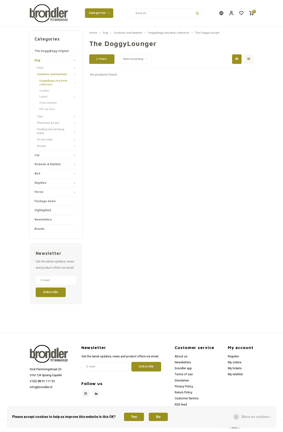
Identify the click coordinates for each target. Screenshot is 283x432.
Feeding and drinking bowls (50, 133)
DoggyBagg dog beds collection (53, 84)
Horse (39, 193)
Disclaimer (182, 382)
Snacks (41, 147)
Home (93, 34)
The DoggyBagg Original (52, 52)
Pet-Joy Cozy (47, 110)
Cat (37, 156)
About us (181, 357)
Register (233, 357)
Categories (99, 13)
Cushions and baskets (52, 75)
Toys (40, 118)
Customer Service (187, 399)
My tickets (235, 369)
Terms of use (184, 375)
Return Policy (183, 393)
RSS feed (181, 406)
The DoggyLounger (207, 34)
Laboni (43, 98)
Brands (40, 230)
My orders (234, 363)
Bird (37, 175)
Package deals (45, 202)
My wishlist (235, 375)
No (158, 416)
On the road (44, 141)
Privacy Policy (184, 388)
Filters (102, 60)
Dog (37, 61)
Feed (40, 69)
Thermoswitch (48, 104)
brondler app (183, 369)
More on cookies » (256, 416)
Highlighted (43, 211)
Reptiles (40, 184)
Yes (134, 416)
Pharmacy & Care (48, 124)
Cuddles (44, 92)
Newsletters (43, 221)
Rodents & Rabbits (48, 165)
